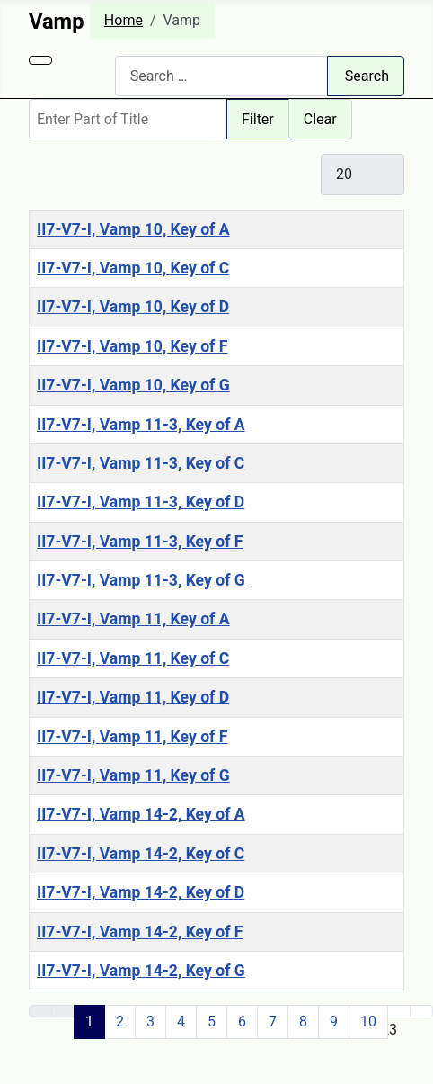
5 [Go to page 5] (212, 1021)
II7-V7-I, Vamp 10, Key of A (133, 229)
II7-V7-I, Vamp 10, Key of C (133, 268)
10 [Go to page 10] (368, 1021)
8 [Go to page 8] (303, 1021)
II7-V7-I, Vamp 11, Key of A (133, 619)
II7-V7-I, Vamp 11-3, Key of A (141, 425)
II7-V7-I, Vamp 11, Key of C (133, 658)
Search (367, 76)
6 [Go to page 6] (242, 1021)
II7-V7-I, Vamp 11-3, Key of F (140, 542)
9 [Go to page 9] (334, 1021)
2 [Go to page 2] (120, 1021)
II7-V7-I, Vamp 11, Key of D (133, 697)
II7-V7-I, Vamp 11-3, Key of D (140, 502)
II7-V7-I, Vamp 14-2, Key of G (141, 971)
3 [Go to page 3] (150, 1021)
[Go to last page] (421, 1011)
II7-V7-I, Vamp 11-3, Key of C (140, 463)
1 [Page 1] (89, 1021)
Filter (258, 119)
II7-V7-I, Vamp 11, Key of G (133, 775)
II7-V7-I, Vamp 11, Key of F (132, 737)
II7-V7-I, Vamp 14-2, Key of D (140, 892)
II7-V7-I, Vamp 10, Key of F (132, 346)
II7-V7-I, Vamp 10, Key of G (133, 385)
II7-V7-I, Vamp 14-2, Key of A (141, 814)
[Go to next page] (399, 1011)
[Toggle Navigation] (40, 60)
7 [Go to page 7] (273, 1021)
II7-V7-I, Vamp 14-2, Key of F (140, 932)
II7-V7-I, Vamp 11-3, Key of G (141, 580)
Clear (320, 119)
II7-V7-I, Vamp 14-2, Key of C (140, 854)
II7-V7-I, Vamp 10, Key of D (133, 307)
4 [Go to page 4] (181, 1021)
